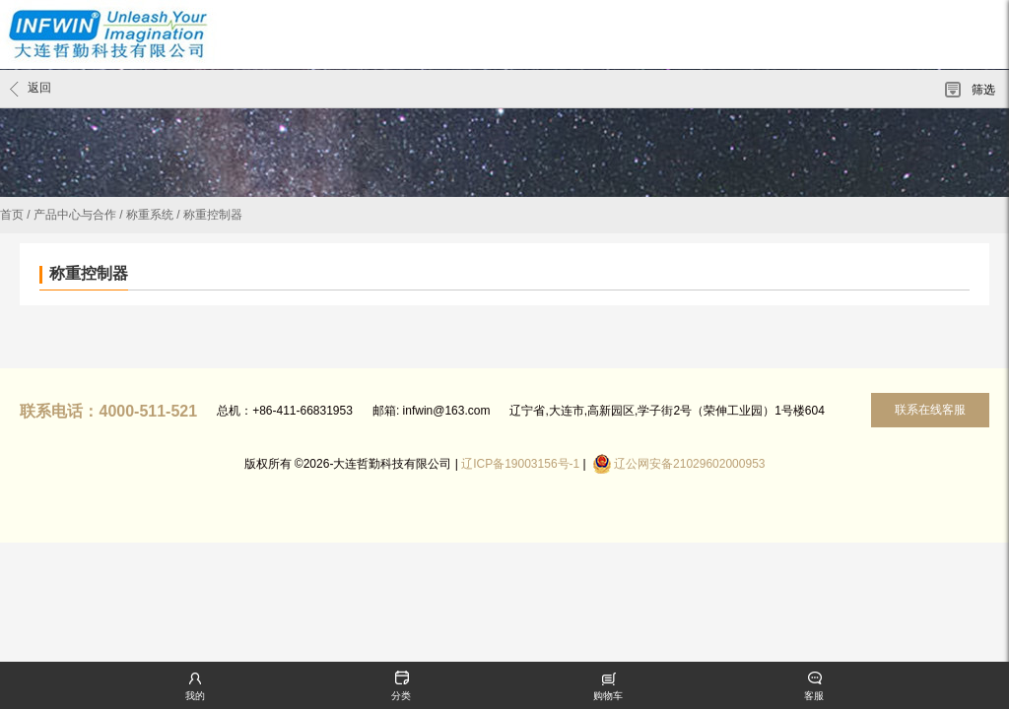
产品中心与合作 (75, 215)
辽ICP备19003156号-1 (520, 464)
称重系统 (149, 215)
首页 (12, 215)
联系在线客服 (930, 410)
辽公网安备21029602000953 (689, 464)
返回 (30, 88)
